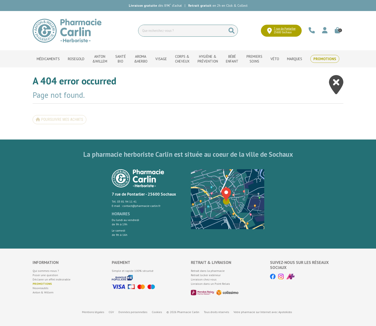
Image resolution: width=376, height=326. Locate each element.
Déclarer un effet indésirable (51, 279)
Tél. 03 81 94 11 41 (124, 201)
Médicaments (48, 59)
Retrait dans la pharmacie (208, 271)
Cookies (157, 312)
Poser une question (45, 275)
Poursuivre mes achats (59, 119)
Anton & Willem (43, 292)
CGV (111, 312)
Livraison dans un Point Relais (210, 283)
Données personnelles (132, 312)
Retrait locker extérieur (206, 275)
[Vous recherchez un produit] (182, 30)
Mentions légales (93, 312)
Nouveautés (40, 288)
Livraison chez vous (204, 279)
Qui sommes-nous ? (46, 271)
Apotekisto (263, 312)
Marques (294, 59)
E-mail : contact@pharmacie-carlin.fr (136, 206)
